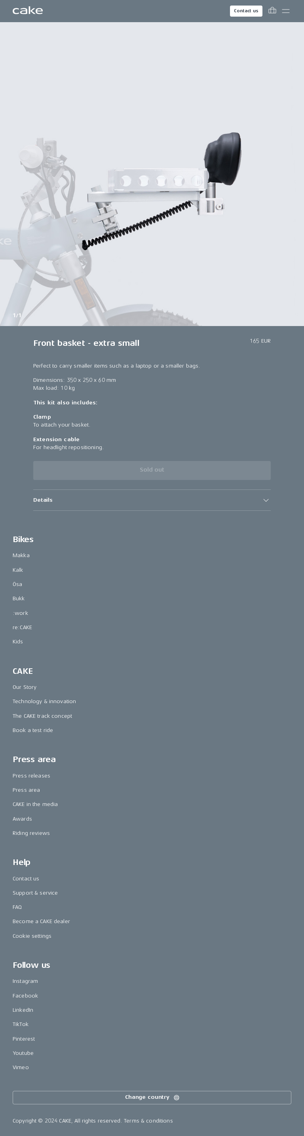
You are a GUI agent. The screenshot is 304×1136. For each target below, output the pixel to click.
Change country (152, 1098)
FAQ (17, 907)
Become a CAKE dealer (41, 921)
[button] (152, 500)
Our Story (24, 687)
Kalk (18, 570)
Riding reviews (31, 833)
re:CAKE (22, 627)
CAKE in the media (35, 804)
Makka (21, 555)
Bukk (19, 598)
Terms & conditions (148, 1121)
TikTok (20, 1024)
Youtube (23, 1053)
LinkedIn (23, 1010)
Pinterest (24, 1039)
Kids (18, 642)
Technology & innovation (44, 701)
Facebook (25, 996)
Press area (26, 790)
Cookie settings (32, 936)
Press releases (31, 776)
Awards (22, 819)
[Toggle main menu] (286, 11)
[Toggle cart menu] (272, 11)
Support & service (35, 893)
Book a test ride (33, 730)
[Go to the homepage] (28, 11)
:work (20, 613)
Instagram (25, 981)
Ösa (17, 584)
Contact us (246, 10)
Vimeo (21, 1067)
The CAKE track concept (42, 716)
